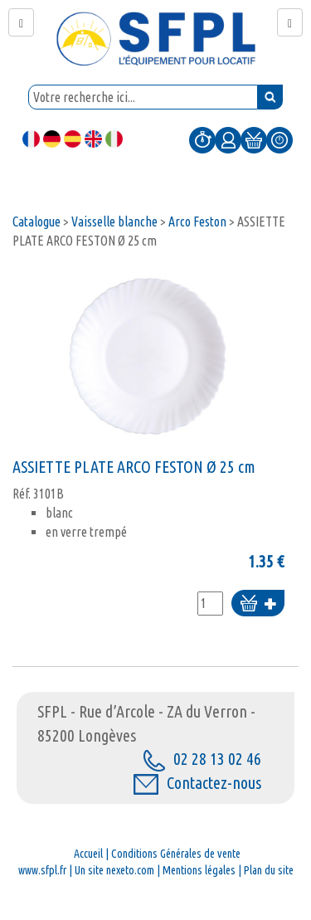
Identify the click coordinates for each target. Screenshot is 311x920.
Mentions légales (199, 870)
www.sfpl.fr (42, 870)
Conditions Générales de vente (176, 853)
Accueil (88, 853)
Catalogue (36, 221)
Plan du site (269, 870)
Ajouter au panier (258, 604)
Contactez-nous (197, 782)
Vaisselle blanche (114, 221)
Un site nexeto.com (114, 870)
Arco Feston (197, 221)
